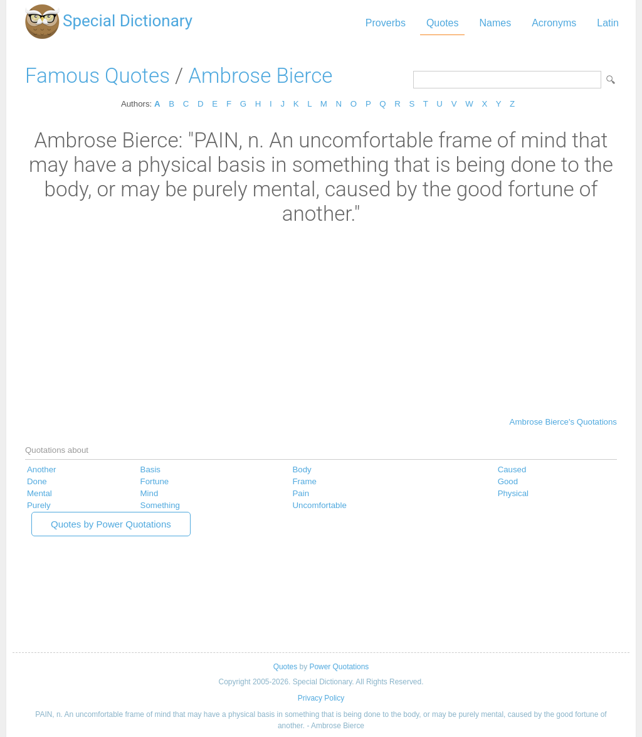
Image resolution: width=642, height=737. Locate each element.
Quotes (442, 23)
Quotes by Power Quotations (111, 524)
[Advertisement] (321, 320)
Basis (150, 469)
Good (508, 481)
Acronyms (554, 23)
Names (495, 23)
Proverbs (386, 23)
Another (41, 469)
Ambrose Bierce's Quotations (563, 422)
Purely (39, 505)
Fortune (154, 481)
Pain (301, 493)
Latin (608, 23)
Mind (149, 493)
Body (302, 469)
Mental (39, 493)
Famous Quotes (97, 75)
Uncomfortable (320, 505)
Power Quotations (339, 666)
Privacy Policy (321, 698)
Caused (512, 469)
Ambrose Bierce (260, 75)
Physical (513, 493)
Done (37, 481)
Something (160, 505)
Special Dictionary (127, 20)
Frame (305, 481)
